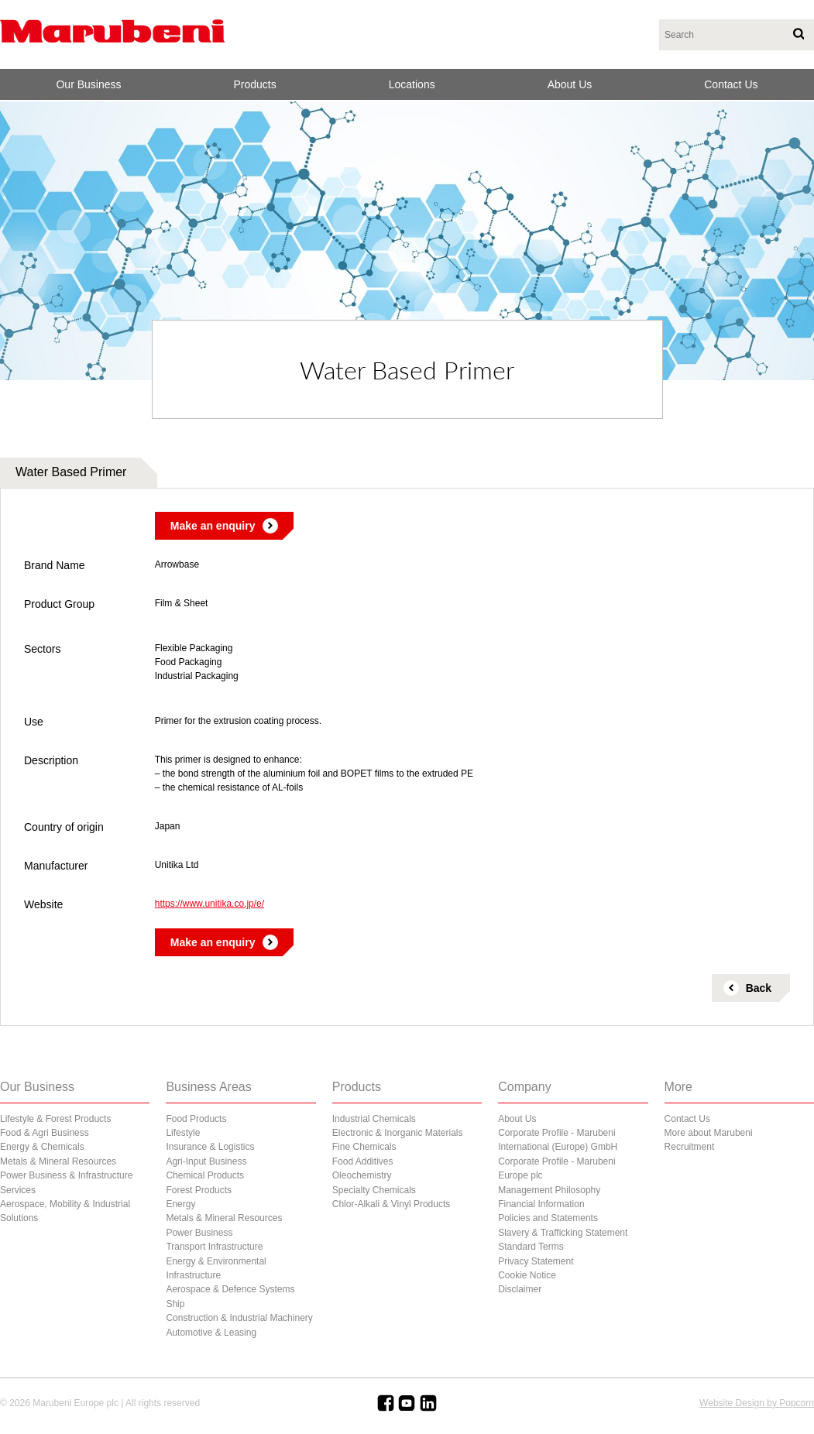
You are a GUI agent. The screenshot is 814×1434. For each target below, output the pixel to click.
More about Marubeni (709, 1132)
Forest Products (199, 1190)
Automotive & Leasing (211, 1332)
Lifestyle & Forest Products (55, 1118)
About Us (570, 84)
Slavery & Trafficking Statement (562, 1232)
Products (255, 84)
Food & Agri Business (44, 1132)
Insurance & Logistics (210, 1146)
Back (759, 988)
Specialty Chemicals (374, 1190)
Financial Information (541, 1204)
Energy (180, 1204)
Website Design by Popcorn (756, 1403)
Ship (175, 1303)
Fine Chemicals (364, 1146)
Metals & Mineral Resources (58, 1161)
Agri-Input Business (206, 1161)
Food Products (196, 1118)
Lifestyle (183, 1132)
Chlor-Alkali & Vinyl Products (391, 1204)
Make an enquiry (213, 526)
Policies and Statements (548, 1218)
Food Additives (362, 1161)
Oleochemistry (362, 1175)
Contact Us (730, 84)
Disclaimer (519, 1289)
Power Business (199, 1232)
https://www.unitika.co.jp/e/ (209, 903)
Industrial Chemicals (374, 1118)
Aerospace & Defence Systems (230, 1289)
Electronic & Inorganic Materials (397, 1132)
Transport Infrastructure (214, 1246)
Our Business (88, 84)
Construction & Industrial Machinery (239, 1317)
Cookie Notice (527, 1275)
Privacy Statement (535, 1261)
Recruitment (690, 1146)
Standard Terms (531, 1246)
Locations (412, 84)
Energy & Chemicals (42, 1146)
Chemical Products (205, 1175)
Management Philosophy (549, 1190)
